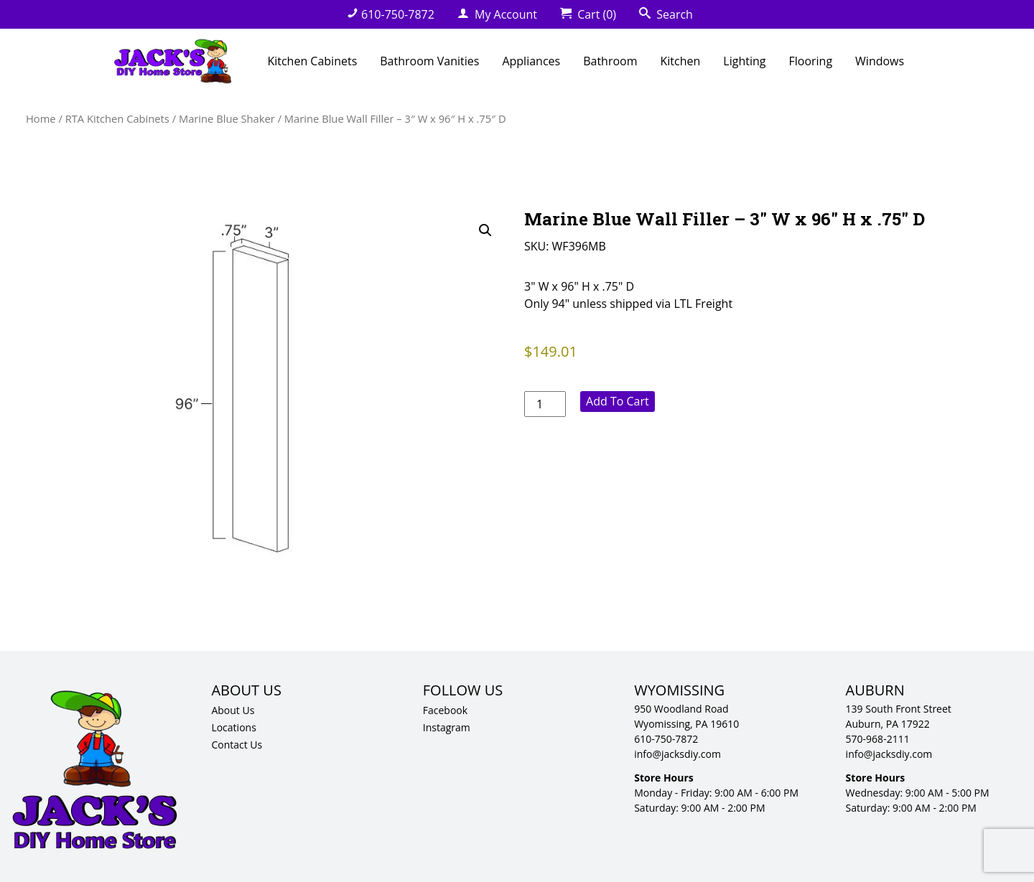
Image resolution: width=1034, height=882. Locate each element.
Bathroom (610, 61)
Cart (588, 14)
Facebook (445, 710)
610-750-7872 (390, 14)
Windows (879, 61)
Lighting (744, 61)
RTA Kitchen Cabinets (117, 118)
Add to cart (617, 401)
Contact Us (236, 744)
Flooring (810, 61)
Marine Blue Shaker (227, 118)
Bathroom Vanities (429, 61)
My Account (497, 14)
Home (41, 118)
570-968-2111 (878, 739)
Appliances (531, 61)
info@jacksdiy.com (677, 754)
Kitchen (681, 61)
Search (666, 14)
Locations (233, 727)
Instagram (446, 727)
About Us (232, 710)
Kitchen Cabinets (312, 61)
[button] (485, 230)
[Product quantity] (545, 404)
